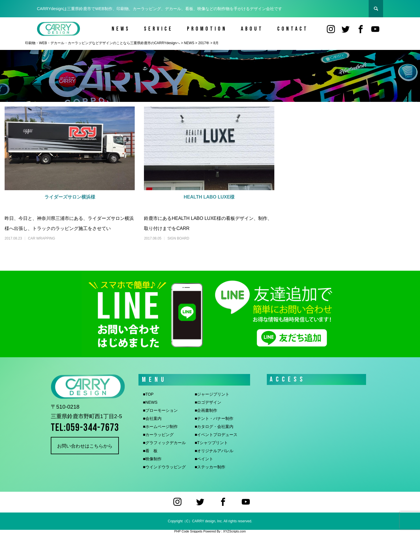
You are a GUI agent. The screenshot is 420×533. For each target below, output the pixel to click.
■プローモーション (160, 410)
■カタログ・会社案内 (214, 426)
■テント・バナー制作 (214, 418)
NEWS (121, 28)
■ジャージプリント (212, 394)
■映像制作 (152, 459)
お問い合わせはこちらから (84, 446)
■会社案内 (152, 418)
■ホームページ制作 (160, 426)
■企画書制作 (206, 410)
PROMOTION (207, 28)
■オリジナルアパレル (214, 450)
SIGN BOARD (178, 238)
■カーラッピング (158, 434)
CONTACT (292, 28)
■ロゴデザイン (208, 402)
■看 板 (150, 450)
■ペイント (204, 459)
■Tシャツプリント (211, 442)
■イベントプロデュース (216, 434)
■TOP (148, 394)
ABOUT (252, 28)
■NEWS (150, 402)
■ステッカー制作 (210, 467)
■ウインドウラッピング (164, 467)
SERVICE (158, 28)
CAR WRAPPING (41, 238)
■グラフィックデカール (164, 442)
